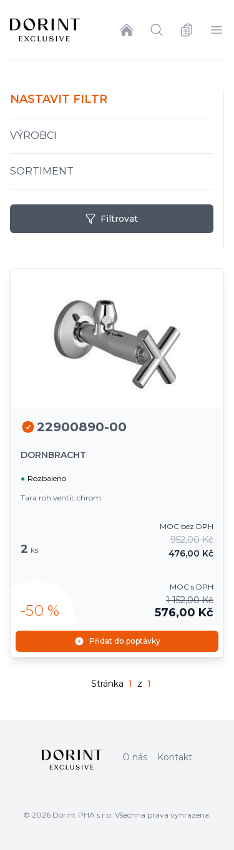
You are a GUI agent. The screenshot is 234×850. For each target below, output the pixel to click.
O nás (134, 757)
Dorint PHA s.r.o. (82, 814)
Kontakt (174, 757)
